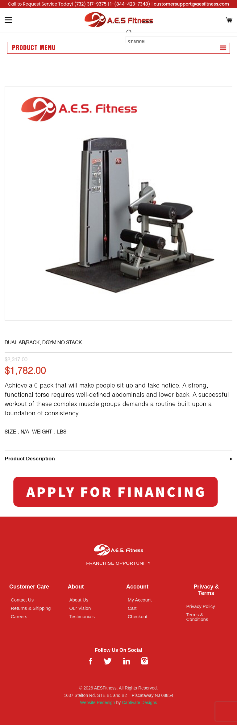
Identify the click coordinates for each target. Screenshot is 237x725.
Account (137, 587)
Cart (132, 608)
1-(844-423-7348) (130, 4)
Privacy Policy (200, 606)
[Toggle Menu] (8, 20)
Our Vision (80, 608)
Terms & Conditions (197, 617)
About (76, 587)
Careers (19, 616)
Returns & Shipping (31, 608)
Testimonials (82, 616)
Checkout (137, 616)
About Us (79, 599)
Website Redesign (97, 702)
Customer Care (29, 587)
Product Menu (34, 48)
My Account (140, 599)
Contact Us (22, 599)
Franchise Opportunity (118, 563)
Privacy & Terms (206, 590)
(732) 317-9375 (90, 4)
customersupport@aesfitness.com (191, 4)
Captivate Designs (139, 702)
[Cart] (229, 20)
